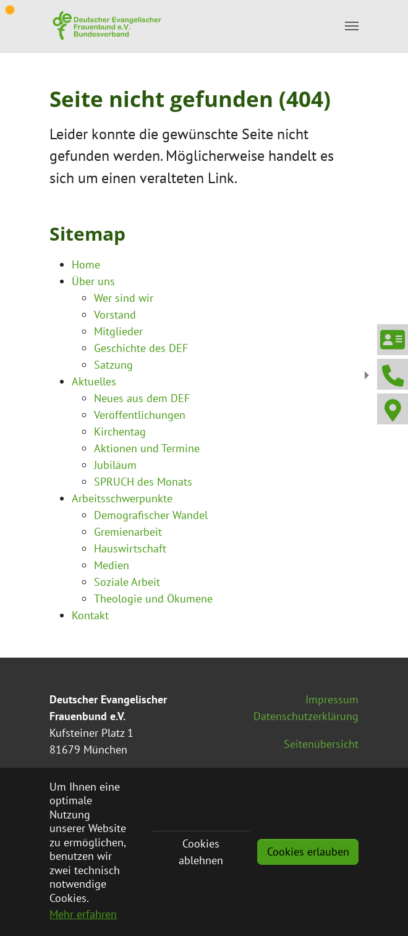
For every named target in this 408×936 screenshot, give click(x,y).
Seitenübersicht (321, 744)
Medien (111, 565)
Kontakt (90, 615)
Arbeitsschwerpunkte (122, 498)
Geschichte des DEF (141, 348)
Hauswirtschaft (130, 548)
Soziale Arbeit (127, 582)
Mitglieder (118, 331)
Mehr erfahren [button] (83, 914)
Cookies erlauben (308, 851)
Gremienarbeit (128, 532)
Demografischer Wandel (151, 515)
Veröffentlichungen (139, 415)
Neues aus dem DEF (142, 398)
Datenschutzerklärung (306, 716)
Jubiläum (115, 465)
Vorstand (115, 314)
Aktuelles (94, 381)
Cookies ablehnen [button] (201, 851)
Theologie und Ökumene (153, 598)
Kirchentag (120, 431)
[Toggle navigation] (352, 26)
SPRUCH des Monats (143, 481)
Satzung (113, 365)
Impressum (332, 699)
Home (86, 264)
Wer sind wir (123, 298)
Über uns (93, 281)
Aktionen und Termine (147, 448)
